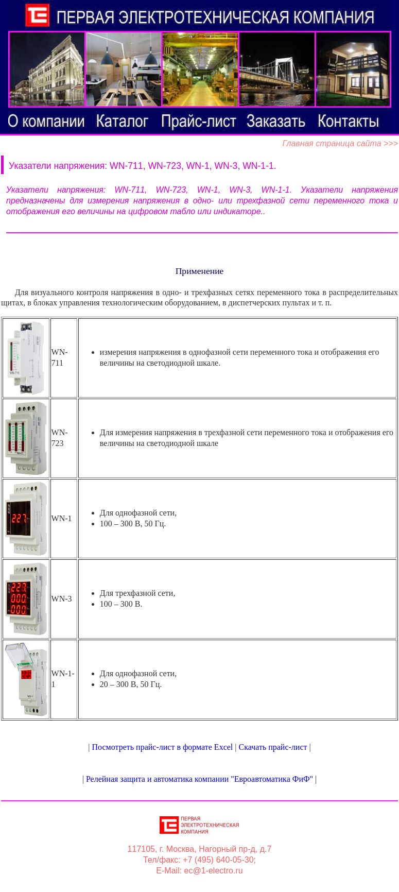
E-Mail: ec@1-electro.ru (199, 870)
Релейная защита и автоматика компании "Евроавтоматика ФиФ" (199, 779)
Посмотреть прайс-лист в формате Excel (162, 747)
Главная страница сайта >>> (340, 143)
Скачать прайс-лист (272, 747)
